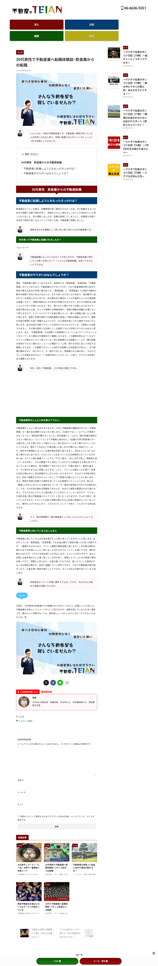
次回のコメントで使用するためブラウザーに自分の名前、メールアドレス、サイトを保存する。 (55, 808)
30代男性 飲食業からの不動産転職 (39, 154)
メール (21, 782)
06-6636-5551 (133, 8)
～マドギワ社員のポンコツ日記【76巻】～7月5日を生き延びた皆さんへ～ (135, 121)
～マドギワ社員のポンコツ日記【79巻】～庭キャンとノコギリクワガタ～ (135, 47)
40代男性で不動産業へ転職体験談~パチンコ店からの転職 (56, 857)
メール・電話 (101, 961)
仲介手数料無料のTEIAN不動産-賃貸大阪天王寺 (79, 951)
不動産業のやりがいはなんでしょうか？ (42, 164)
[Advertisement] (56, 385)
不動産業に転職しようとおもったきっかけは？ (46, 160)
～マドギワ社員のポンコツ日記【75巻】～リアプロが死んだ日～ (135, 144)
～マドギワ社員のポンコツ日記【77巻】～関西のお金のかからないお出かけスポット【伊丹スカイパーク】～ (136, 97)
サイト (20, 794)
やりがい (22, 711)
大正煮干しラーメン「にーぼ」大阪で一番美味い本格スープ (28, 857)
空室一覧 (79, 944)
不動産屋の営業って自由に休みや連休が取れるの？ (84, 857)
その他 (21, 707)
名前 (20, 770)
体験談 (29, 711)
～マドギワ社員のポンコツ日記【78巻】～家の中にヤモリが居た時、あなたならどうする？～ (135, 71)
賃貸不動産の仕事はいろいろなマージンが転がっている (28, 896)
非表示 (33, 146)
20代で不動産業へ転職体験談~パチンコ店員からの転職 (56, 896)
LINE (57, 961)
